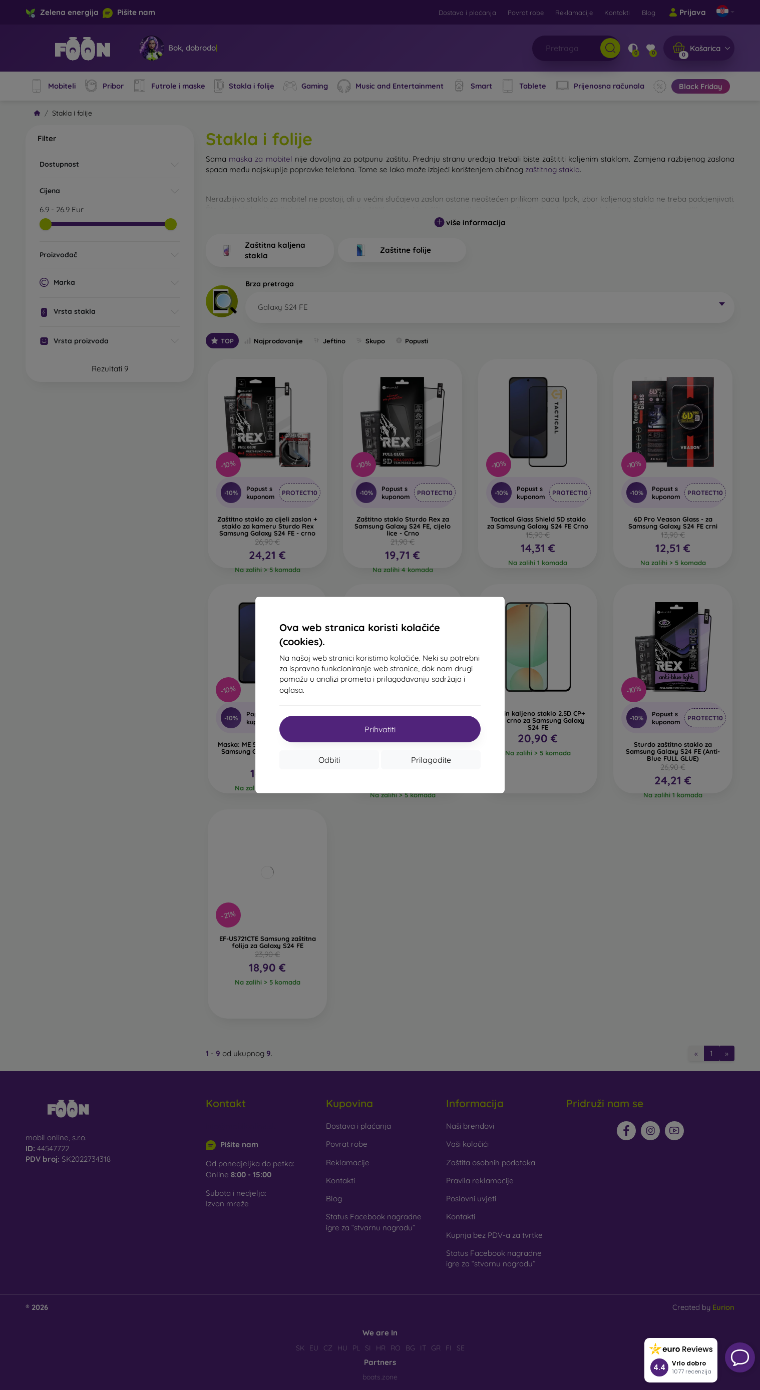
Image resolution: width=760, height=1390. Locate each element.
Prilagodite (431, 760)
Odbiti (329, 760)
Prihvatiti (380, 729)
